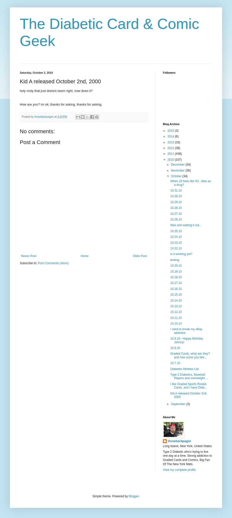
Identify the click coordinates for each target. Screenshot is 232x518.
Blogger (134, 496)
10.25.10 (176, 231)
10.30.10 (176, 196)
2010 (171, 159)
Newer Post (28, 256)
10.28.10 (176, 208)
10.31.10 (176, 190)
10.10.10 (176, 323)
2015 (171, 130)
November (178, 170)
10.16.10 (176, 289)
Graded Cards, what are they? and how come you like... (190, 355)
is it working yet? (181, 254)
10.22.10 (176, 248)
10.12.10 (176, 312)
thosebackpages (179, 441)
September (178, 404)
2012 (171, 148)
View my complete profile (179, 470)
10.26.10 (176, 219)
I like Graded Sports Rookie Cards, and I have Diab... (188, 385)
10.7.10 (175, 363)
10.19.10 (176, 271)
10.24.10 (176, 236)
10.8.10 (175, 348)
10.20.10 (176, 265)
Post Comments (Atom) (53, 263)
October (176, 176)
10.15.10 (176, 294)
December (178, 164)
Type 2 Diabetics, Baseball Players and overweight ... (189, 376)
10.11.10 (176, 318)
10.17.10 (176, 283)
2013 (171, 142)
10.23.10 (176, 242)
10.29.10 (176, 202)
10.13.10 (176, 306)
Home (85, 256)
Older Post (140, 256)
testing (174, 260)
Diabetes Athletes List (184, 369)
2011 (171, 153)
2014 (171, 136)
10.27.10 (176, 214)
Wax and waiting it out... (186, 225)
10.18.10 (176, 277)
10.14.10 (176, 300)
